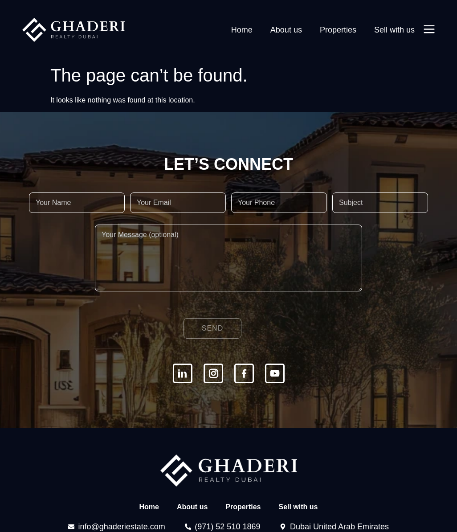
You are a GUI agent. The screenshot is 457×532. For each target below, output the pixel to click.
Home (242, 29)
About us (286, 29)
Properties (338, 29)
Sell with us (394, 29)
